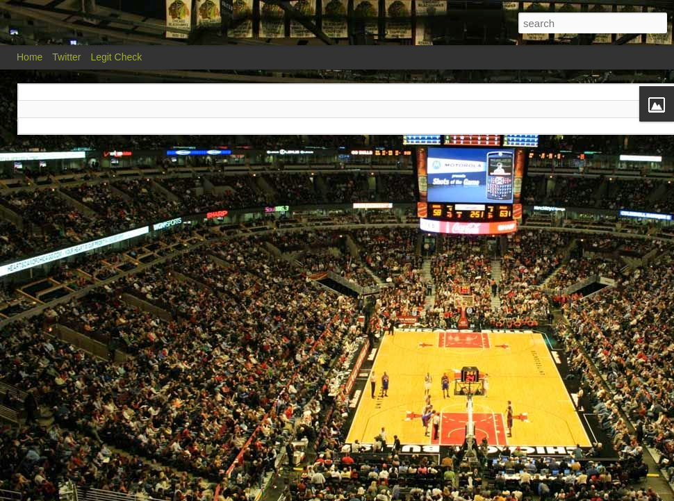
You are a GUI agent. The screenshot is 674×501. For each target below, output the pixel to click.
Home (29, 57)
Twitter (66, 57)
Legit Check (116, 57)
